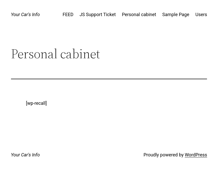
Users (201, 14)
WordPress (196, 154)
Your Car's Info (25, 14)
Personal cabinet (139, 14)
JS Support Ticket (97, 14)
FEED (68, 14)
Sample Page (175, 14)
